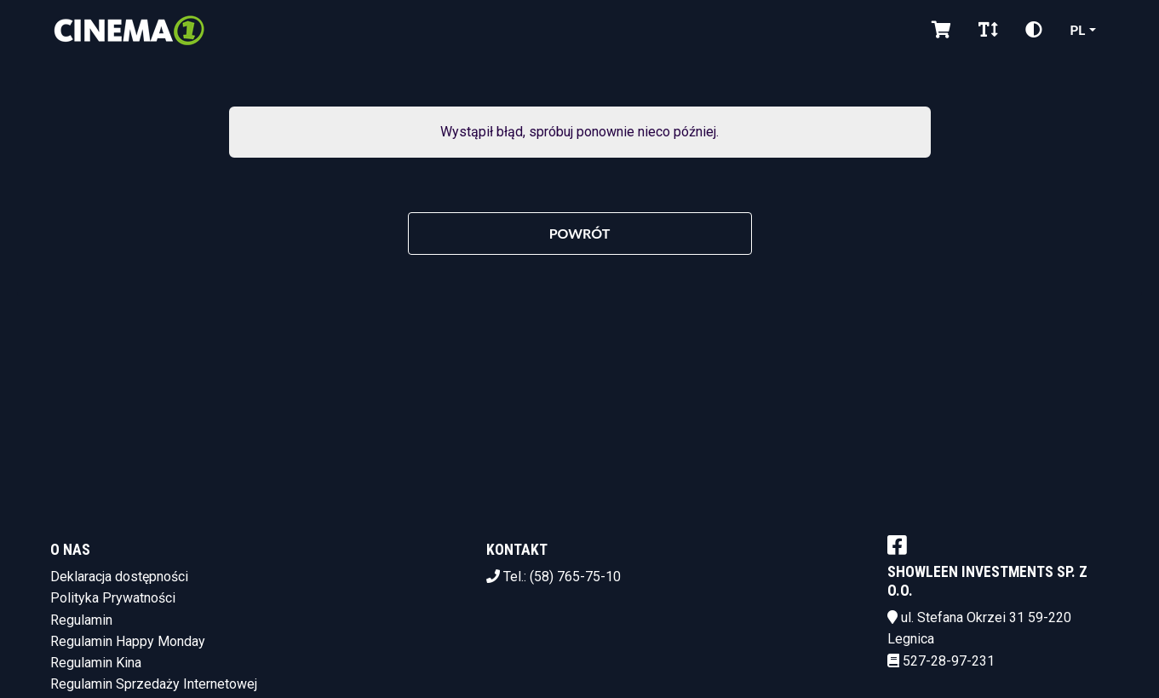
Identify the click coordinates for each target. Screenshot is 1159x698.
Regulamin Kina (95, 663)
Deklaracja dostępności (119, 576)
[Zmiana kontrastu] (1034, 30)
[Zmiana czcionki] (988, 30)
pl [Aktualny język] (1077, 29)
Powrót (580, 233)
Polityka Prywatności (112, 598)
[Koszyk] (941, 29)
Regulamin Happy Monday (127, 641)
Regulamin (81, 620)
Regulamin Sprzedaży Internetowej (153, 684)
